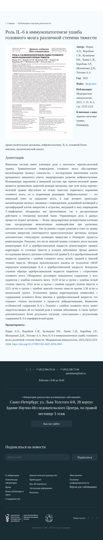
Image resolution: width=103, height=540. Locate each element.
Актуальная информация (41, 488)
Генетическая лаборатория (11, 481)
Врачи (8, 487)
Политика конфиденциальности (79, 481)
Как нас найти (51, 423)
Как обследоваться (38, 484)
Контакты (34, 492)
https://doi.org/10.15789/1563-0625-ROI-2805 (37, 344)
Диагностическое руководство (43, 475)
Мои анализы (76, 475)
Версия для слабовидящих (83, 487)
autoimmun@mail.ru (76, 373)
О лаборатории (12, 475)
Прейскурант (35, 479)
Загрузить (90, 83)
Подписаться (85, 457)
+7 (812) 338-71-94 (69, 369)
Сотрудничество (12, 499)
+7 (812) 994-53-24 (45, 369)
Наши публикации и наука (14, 493)
